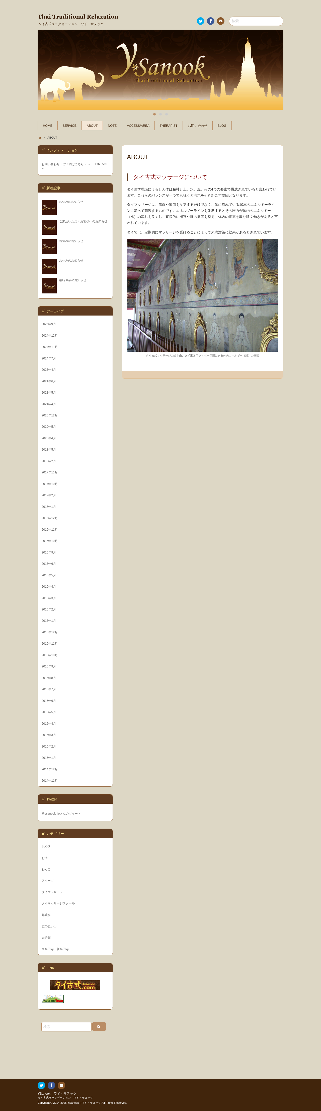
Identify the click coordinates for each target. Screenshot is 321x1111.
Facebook (210, 22)
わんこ (46, 869)
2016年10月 (50, 541)
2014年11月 (50, 780)
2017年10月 (50, 484)
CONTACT (101, 164)
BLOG (222, 126)
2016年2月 (49, 609)
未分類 (46, 938)
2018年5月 (49, 449)
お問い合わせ (220, 22)
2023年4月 (49, 370)
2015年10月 (50, 655)
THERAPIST (169, 126)
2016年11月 (50, 529)
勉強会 (46, 915)
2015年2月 (49, 746)
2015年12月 (50, 632)
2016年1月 (49, 621)
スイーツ (48, 880)
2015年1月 (49, 758)
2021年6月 (49, 381)
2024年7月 (49, 358)
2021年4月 (49, 404)
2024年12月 (50, 335)
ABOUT (92, 126)
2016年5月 (49, 575)
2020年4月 (49, 438)
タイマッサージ (52, 892)
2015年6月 (49, 701)
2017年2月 (49, 495)
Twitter (200, 22)
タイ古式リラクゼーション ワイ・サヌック (65, 1097)
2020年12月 (50, 415)
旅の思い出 (49, 926)
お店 (45, 858)
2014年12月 (50, 769)
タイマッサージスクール (58, 903)
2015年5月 (49, 712)
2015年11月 (50, 643)
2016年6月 (49, 564)
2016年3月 (49, 598)
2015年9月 (49, 666)
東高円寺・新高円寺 (55, 949)
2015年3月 (49, 735)
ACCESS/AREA (138, 126)
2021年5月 (49, 392)
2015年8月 (49, 678)
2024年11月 (50, 347)
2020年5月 (49, 426)
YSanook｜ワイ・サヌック (57, 1093)
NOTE (112, 126)
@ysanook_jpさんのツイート (61, 813)
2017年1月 (49, 507)
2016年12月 (50, 518)
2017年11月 (50, 472)
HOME (47, 126)
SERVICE (69, 126)
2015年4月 (49, 723)
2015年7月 (49, 689)
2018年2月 (49, 461)
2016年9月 (49, 552)
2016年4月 (49, 586)
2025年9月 (49, 324)
